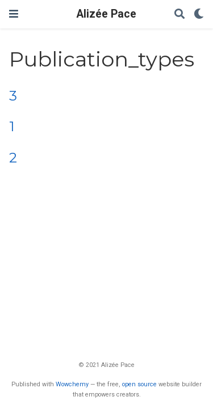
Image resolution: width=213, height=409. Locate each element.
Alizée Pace (106, 13)
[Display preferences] (199, 14)
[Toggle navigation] (13, 14)
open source (139, 384)
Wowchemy (72, 384)
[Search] (179, 14)
